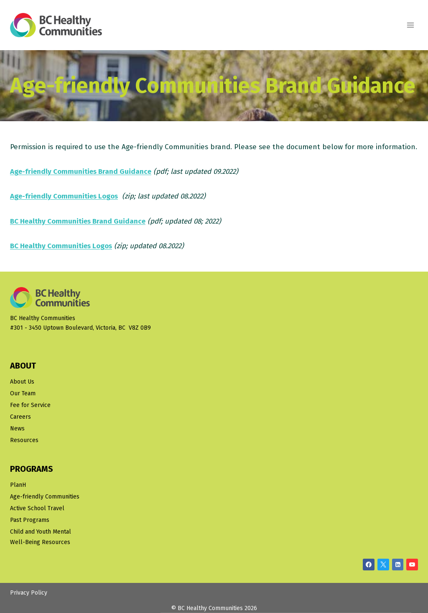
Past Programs (29, 520)
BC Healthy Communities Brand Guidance (77, 221)
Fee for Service (30, 405)
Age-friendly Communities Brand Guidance (80, 171)
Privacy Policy (28, 592)
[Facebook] (368, 564)
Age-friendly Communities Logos (64, 196)
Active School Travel (37, 508)
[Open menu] (410, 24)
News (17, 428)
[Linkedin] (398, 564)
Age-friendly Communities (44, 496)
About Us (22, 381)
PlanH (18, 484)
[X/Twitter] (383, 564)
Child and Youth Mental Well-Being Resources (40, 537)
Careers (20, 416)
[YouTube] (412, 564)
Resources (24, 440)
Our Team (23, 393)
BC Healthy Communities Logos (61, 246)
